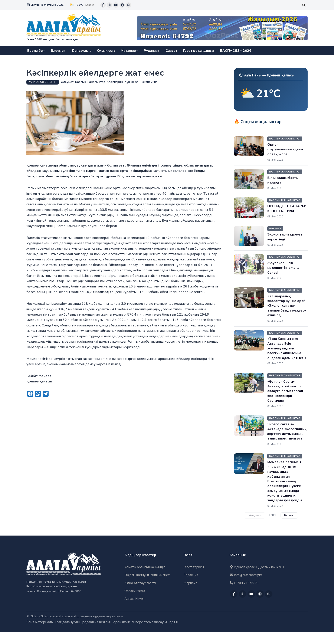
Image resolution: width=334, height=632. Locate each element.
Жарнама (190, 583)
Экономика (149, 82)
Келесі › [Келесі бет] (289, 515)
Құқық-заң (106, 50)
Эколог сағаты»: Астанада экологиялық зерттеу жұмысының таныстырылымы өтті (287, 431)
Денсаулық (81, 50)
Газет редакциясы (198, 50)
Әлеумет (58, 50)
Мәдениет (129, 50)
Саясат (171, 50)
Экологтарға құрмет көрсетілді (284, 237)
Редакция (190, 575)
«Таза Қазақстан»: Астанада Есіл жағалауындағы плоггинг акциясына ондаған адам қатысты (286, 348)
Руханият (152, 50)
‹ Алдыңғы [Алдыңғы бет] (255, 515)
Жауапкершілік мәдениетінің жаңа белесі (283, 268)
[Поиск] (303, 5)
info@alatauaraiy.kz (245, 575)
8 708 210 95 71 (244, 583)
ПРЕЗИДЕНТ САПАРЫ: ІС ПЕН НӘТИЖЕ (286, 208)
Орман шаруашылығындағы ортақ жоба (285, 149)
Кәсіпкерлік (115, 82)
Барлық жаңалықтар (90, 82)
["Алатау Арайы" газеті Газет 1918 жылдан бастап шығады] (63, 28)
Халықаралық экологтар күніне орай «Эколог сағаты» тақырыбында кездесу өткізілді (286, 306)
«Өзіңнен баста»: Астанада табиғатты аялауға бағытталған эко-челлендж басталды (285, 391)
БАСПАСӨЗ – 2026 (236, 50)
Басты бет (36, 50)
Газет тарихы (193, 567)
